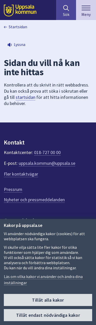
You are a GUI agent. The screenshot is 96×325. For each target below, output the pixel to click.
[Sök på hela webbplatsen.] (66, 10)
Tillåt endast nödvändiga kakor (48, 315)
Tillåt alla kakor (48, 300)
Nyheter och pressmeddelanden (34, 200)
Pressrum (13, 189)
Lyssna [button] (19, 44)
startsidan (25, 97)
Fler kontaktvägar (21, 174)
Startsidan (18, 26)
